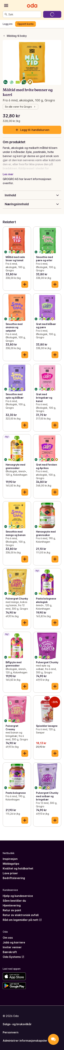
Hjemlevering (12, 905)
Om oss (8, 937)
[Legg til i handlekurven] (24, 284)
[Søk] (6, 14)
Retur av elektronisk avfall (21, 915)
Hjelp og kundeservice (18, 896)
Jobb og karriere (14, 942)
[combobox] (24, 14)
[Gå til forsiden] (32, 5)
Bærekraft (10, 952)
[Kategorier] (6, 5)
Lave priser (10, 873)
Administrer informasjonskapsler (25, 1040)
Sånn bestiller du (14, 900)
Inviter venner (12, 947)
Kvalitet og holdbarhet (18, 868)
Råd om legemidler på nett (22, 920)
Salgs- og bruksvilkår (17, 1024)
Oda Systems (13, 957)
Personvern (10, 1032)
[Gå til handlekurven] (52, 14)
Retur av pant (12, 910)
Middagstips (11, 863)
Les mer (8, 174)
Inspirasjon (10, 859)
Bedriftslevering (14, 878)
